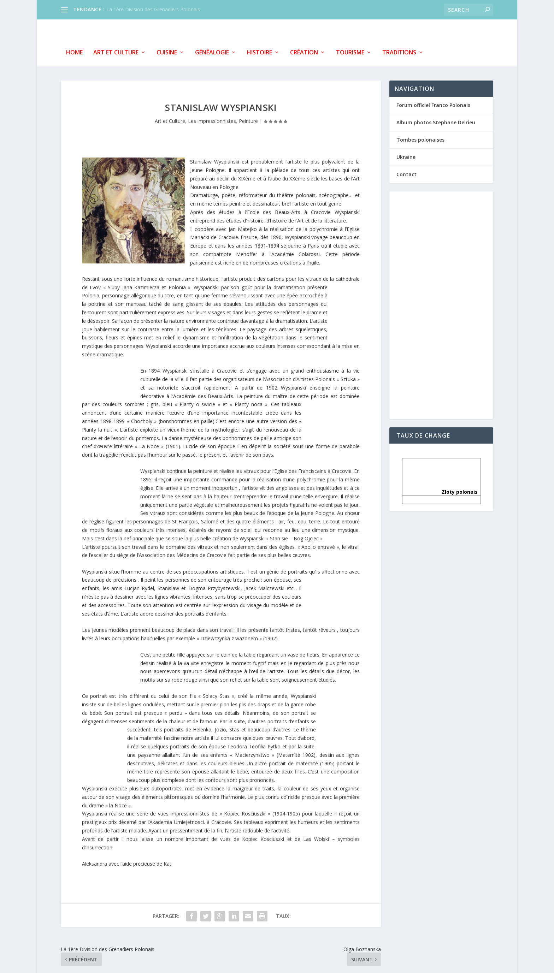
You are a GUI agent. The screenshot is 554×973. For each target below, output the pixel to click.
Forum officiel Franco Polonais (433, 103)
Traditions (399, 51)
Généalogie (212, 51)
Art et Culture (115, 51)
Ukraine (406, 155)
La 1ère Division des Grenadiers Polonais (153, 9)
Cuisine (167, 51)
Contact (406, 173)
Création (304, 51)
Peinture (248, 119)
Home (74, 51)
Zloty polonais (441, 490)
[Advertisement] (441, 303)
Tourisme (350, 51)
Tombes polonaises (420, 138)
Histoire (259, 51)
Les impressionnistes (212, 119)
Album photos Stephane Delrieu (435, 120)
